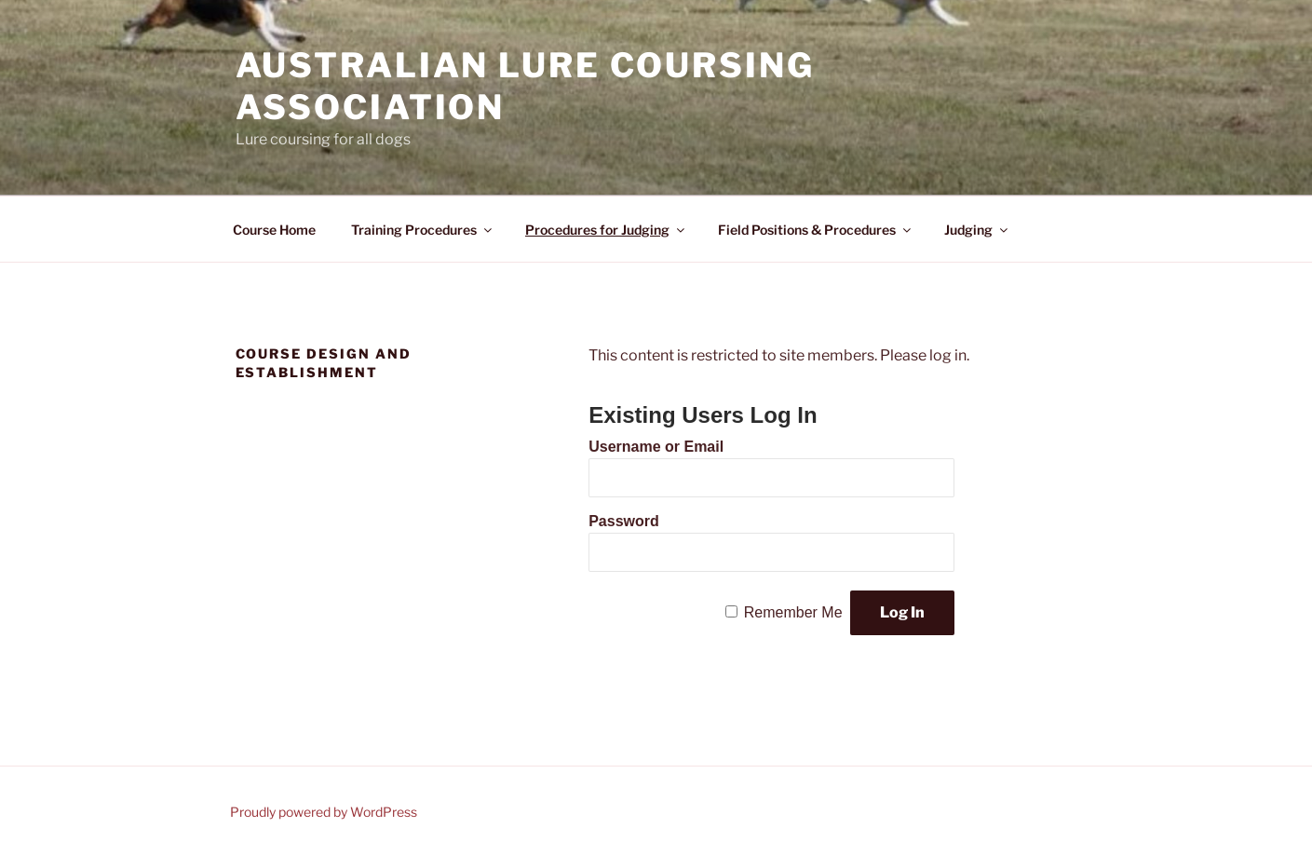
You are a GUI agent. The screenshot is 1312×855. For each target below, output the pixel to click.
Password (623, 521)
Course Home (274, 230)
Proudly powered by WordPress (323, 812)
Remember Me (793, 612)
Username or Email (656, 447)
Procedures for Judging (606, 230)
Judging (977, 230)
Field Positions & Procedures (815, 230)
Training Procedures (422, 230)
